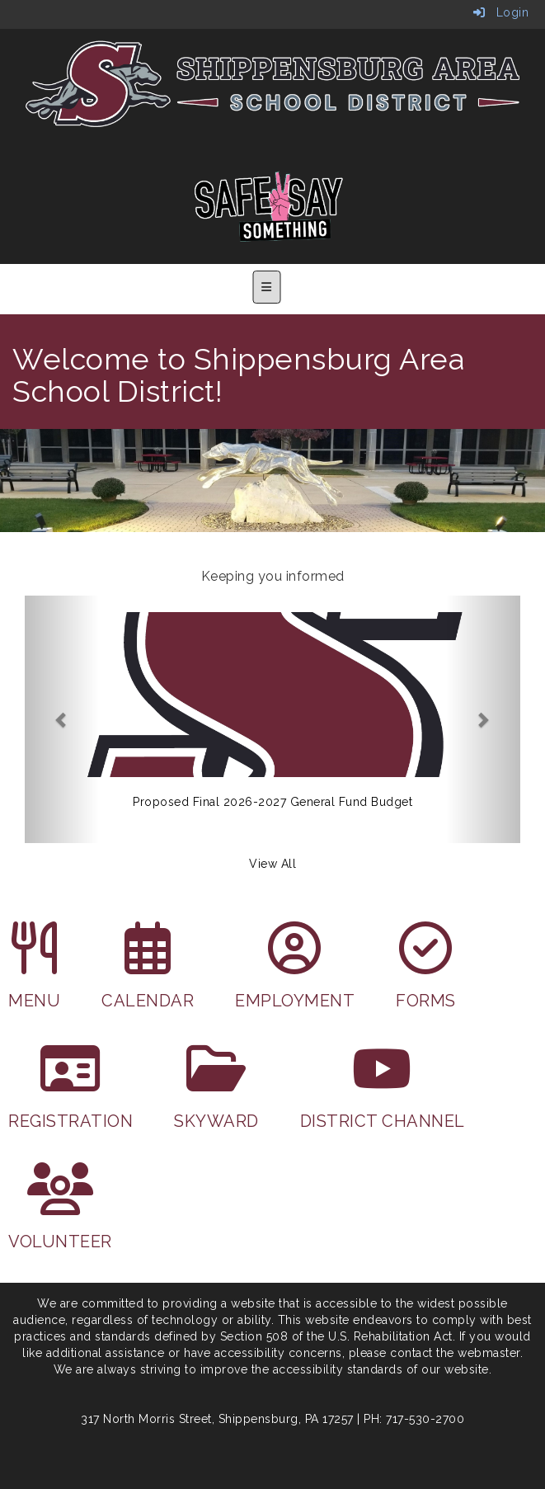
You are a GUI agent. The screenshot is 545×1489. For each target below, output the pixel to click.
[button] (62, 719)
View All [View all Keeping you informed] (272, 863)
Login (501, 12)
